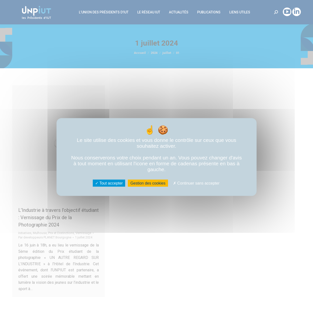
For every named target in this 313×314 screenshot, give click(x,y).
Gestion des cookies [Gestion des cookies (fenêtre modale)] (148, 183)
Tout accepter (109, 183)
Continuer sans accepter (196, 183)
